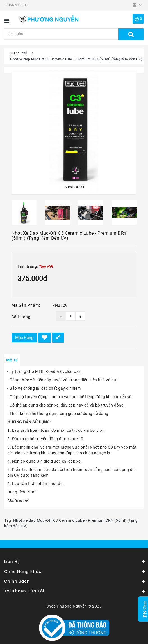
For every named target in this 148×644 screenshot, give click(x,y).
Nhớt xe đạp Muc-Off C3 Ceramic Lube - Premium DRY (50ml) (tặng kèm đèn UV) (76, 59)
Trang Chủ (19, 53)
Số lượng (21, 317)
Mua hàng (24, 337)
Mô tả (12, 360)
